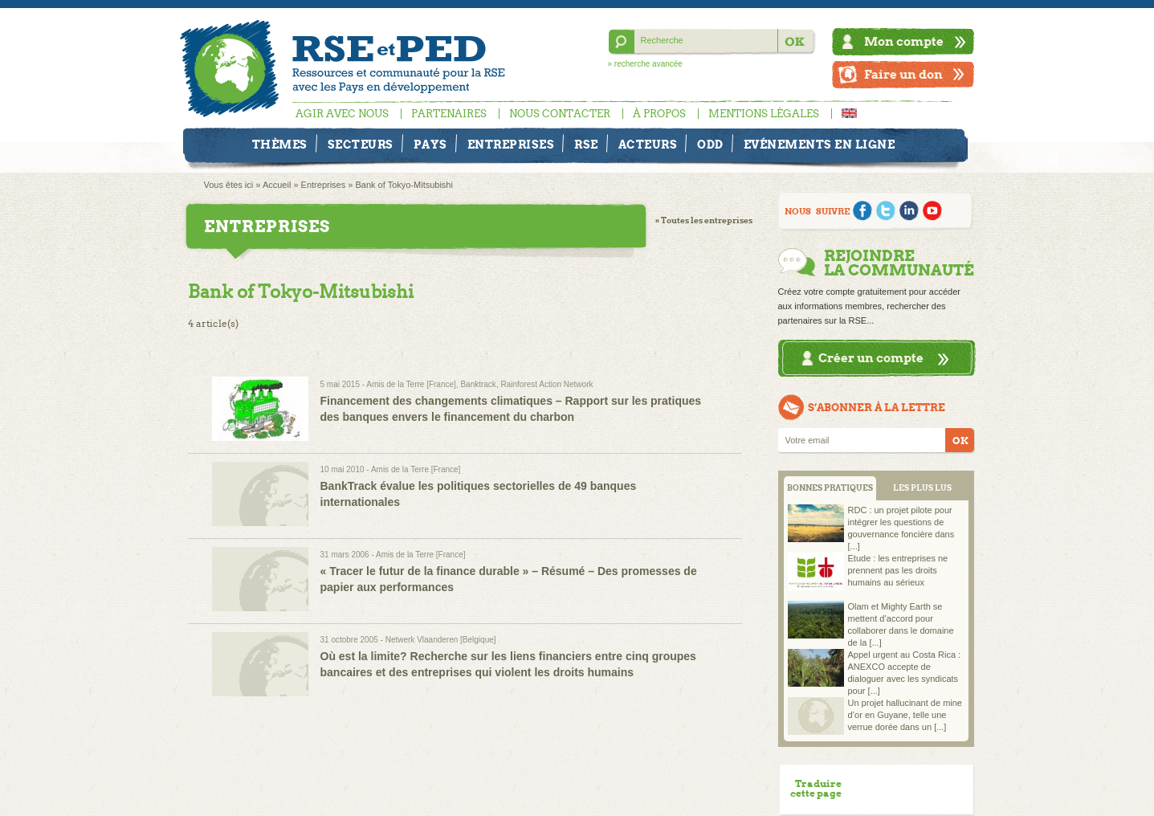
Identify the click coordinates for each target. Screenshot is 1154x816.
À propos (659, 113)
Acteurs (648, 144)
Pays (430, 144)
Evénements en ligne (819, 144)
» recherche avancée (645, 63)
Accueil (277, 185)
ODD (710, 144)
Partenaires (449, 113)
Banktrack (477, 384)
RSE (586, 144)
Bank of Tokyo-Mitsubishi (403, 185)
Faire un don (903, 74)
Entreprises (511, 144)
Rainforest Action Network (546, 384)
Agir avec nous (342, 113)
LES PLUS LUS (922, 488)
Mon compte (904, 41)
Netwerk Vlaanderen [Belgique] (440, 639)
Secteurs (361, 144)
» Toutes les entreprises (703, 220)
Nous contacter (559, 113)
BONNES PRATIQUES (830, 488)
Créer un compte (871, 357)
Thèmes (280, 144)
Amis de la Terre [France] (411, 384)
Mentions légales (763, 113)
